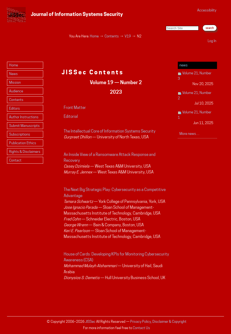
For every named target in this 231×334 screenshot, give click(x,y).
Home (94, 36)
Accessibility (206, 10)
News (183, 65)
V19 (128, 36)
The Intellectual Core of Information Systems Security (109, 131)
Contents (112, 36)
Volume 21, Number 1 (196, 118)
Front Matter (75, 107)
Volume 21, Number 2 (196, 98)
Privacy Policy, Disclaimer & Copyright (158, 321)
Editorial (71, 116)
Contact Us (141, 328)
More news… (189, 133)
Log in (212, 41)
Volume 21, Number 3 (196, 78)
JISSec (90, 321)
